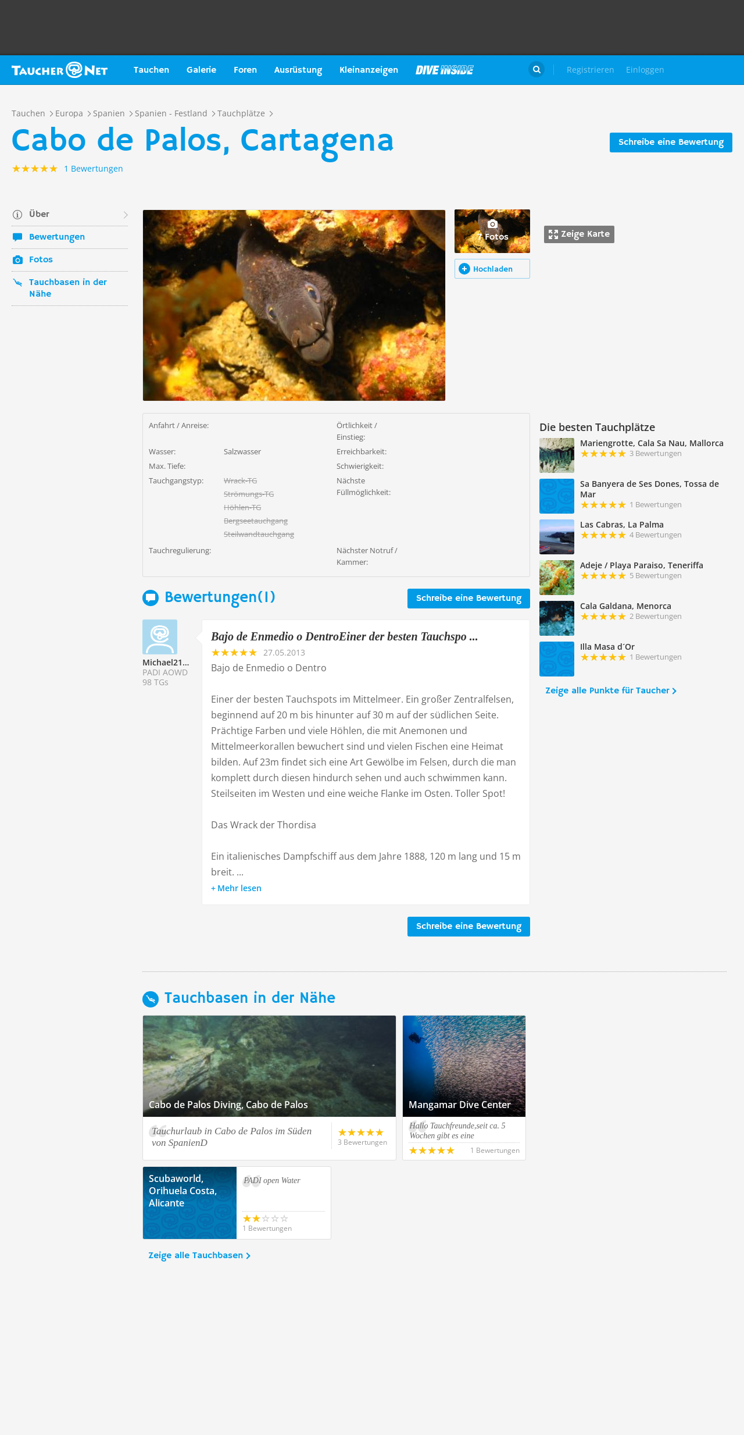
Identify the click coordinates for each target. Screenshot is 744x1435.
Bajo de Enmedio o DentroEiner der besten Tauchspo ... (344, 636)
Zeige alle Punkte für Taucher (607, 691)
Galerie (201, 70)
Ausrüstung (298, 70)
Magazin (444, 69)
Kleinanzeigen (368, 70)
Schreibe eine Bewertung (671, 142)
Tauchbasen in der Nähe (67, 288)
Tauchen (151, 70)
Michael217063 (171, 662)
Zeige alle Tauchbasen (195, 1256)
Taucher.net (60, 70)
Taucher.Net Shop (707, 69)
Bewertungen (57, 237)
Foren (245, 70)
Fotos (41, 260)
